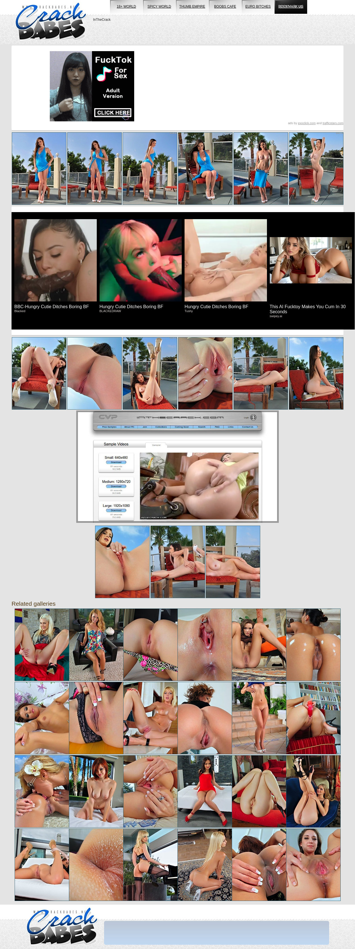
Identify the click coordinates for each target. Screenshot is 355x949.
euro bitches (258, 6)
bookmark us (290, 6)
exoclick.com (307, 123)
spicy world (159, 6)
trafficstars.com (333, 123)
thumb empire (192, 6)
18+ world (126, 6)
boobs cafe (225, 6)
